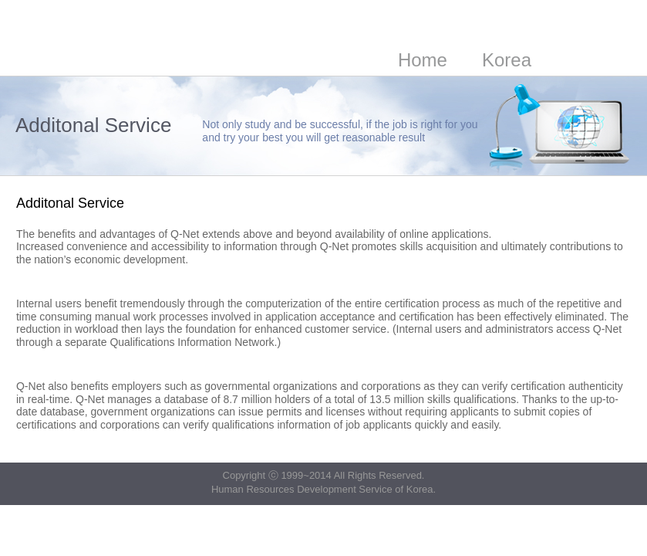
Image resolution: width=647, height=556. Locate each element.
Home (422, 60)
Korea (506, 60)
